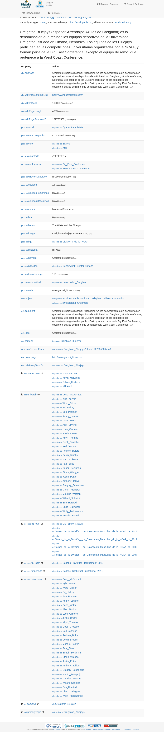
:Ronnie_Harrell (65, 515)
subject (26, 298)
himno (28, 225)
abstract (27, 73)
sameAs (27, 341)
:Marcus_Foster (65, 459)
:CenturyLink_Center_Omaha (72, 266)
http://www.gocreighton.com (67, 357)
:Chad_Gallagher (66, 507)
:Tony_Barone (64, 373)
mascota (29, 249)
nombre (29, 257)
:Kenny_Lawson (65, 416)
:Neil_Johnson (64, 446)
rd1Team (32, 523)
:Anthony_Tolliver (66, 481)
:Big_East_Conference (69, 164)
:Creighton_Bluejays (68, 365)
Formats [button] (55, 13)
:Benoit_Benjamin (66, 468)
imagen (28, 233)
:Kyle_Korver (64, 399)
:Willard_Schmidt (66, 498)
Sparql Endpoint (134, 4)
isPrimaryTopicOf (32, 365)
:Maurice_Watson (66, 494)
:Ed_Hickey (63, 407)
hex (26, 217)
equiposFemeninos (35, 192)
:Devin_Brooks (65, 455)
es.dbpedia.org (123, 22)
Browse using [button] (32, 13)
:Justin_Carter (64, 433)
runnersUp (33, 571)
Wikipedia (57, 730)
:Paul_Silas (63, 463)
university (31, 394)
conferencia (31, 164)
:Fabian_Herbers (66, 382)
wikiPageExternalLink (34, 94)
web (27, 290)
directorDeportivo (34, 176)
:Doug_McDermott (66, 394)
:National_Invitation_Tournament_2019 (77, 563)
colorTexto (30, 156)
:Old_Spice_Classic (67, 523)
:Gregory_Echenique (68, 485)
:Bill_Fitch (62, 386)
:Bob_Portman (64, 411)
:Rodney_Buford (65, 450)
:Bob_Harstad (64, 502)
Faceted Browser (108, 4)
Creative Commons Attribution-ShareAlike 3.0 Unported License (111, 730)
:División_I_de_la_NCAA (70, 241)
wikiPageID (29, 103)
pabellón (29, 266)
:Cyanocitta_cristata (67, 127)
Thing (43, 22)
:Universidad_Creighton (69, 282)
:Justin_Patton (64, 476)
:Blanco (61, 143)
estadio (28, 209)
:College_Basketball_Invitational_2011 (77, 571)
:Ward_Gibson (64, 403)
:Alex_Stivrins (64, 424)
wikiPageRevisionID (33, 119)
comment (28, 311)
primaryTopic (32, 712)
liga (26, 241)
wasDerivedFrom (32, 349)
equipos (29, 184)
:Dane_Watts (64, 420)
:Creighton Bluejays (66, 341)
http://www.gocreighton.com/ (67, 94)
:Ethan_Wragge (65, 472)
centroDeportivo (33, 135)
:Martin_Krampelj (66, 489)
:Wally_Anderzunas (67, 511)
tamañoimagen (32, 274)
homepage (28, 357)
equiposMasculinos (35, 201)
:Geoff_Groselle (65, 442)
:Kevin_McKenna (66, 377)
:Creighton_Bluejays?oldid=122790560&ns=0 (82, 349)
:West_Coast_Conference (70, 168)
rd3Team (32, 563)
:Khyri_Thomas (65, 437)
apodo (28, 127)
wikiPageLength (31, 111)
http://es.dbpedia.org (81, 22)
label (25, 332)
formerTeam (32, 373)
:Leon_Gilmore (65, 429)
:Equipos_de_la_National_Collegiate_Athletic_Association (88, 298)
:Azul (59, 148)
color (27, 143)
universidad (31, 282)
